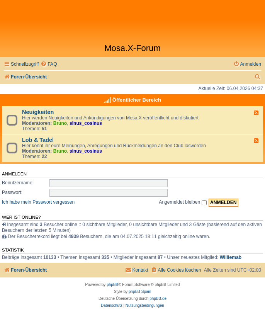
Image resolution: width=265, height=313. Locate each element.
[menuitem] (49, 64)
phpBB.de (157, 298)
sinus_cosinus (86, 123)
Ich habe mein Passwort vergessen (38, 202)
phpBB (112, 284)
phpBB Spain (140, 291)
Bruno (60, 123)
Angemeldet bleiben (182, 202)
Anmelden (14, 174)
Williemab (230, 257)
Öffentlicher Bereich (136, 100)
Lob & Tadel (38, 140)
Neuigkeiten (38, 112)
